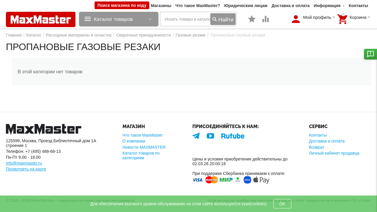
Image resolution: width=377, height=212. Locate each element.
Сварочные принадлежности (143, 35)
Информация (327, 5)
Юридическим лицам (245, 5)
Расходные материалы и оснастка (78, 35)
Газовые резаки (190, 35)
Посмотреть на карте (26, 169)
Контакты (358, 5)
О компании (134, 141)
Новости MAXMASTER (144, 147)
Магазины (161, 5)
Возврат (317, 147)
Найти (222, 19)
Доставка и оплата (291, 5)
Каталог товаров (115, 19)
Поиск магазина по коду (121, 5)
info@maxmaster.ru (24, 163)
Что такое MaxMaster (143, 135)
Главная (14, 35)
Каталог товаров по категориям (141, 155)
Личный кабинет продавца (334, 153)
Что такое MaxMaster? (198, 5)
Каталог (33, 35)
